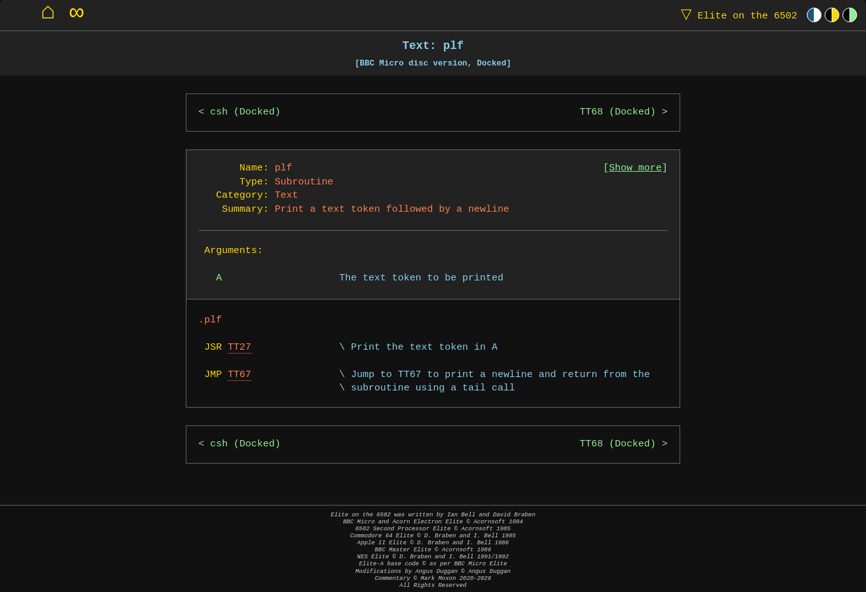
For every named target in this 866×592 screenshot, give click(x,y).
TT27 (239, 347)
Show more (635, 168)
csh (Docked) (245, 112)
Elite (736, 15)
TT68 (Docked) (618, 112)
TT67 (239, 375)
